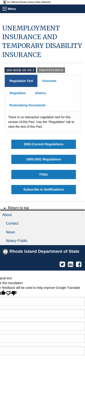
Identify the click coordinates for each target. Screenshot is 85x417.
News (10, 232)
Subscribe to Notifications (43, 189)
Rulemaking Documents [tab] (28, 105)
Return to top (15, 208)
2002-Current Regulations (43, 144)
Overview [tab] (49, 81)
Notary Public (16, 241)
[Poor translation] (11, 293)
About (7, 215)
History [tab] (40, 93)
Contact (12, 223)
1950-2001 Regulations (43, 159)
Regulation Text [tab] (21, 81)
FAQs (43, 174)
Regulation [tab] (18, 93)
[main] (42, 109)
